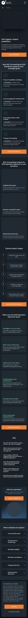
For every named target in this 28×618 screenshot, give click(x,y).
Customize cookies (14, 611)
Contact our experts (14, 498)
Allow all (14, 606)
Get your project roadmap (14, 304)
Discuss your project (14, 151)
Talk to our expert (14, 54)
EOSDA (6, 2)
